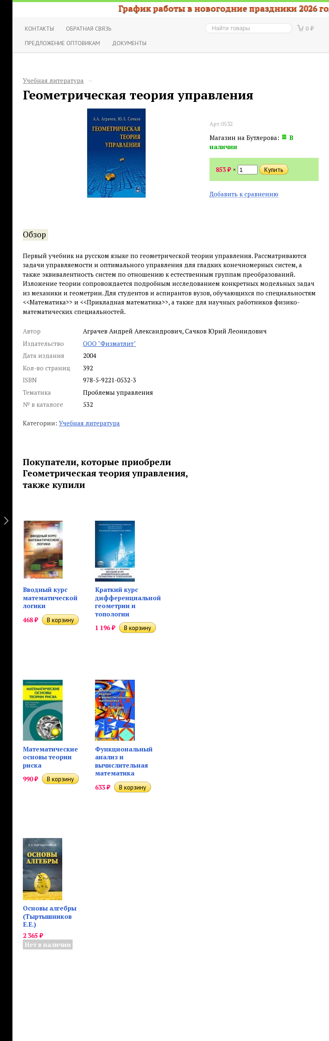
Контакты (39, 28)
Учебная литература (53, 80)
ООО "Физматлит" (109, 343)
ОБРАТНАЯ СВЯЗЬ (89, 28)
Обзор (34, 234)
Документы (129, 43)
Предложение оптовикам (62, 43)
